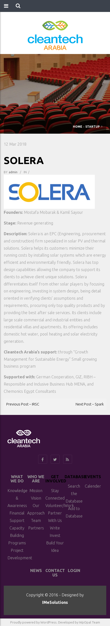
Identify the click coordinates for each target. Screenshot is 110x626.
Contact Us (55, 572)
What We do (17, 478)
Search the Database (74, 493)
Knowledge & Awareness (17, 498)
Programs (17, 543)
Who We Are (35, 478)
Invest (55, 535)
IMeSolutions (55, 602)
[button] (18, 6)
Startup (92, 126)
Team (36, 520)
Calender (93, 486)
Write (55, 528)
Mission (35, 490)
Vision (36, 498)
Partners (36, 528)
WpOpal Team (89, 622)
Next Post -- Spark (90, 404)
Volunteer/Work (59, 505)
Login (74, 570)
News (36, 570)
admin (13, 172)
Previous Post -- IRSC (22, 404)
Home (77, 126)
